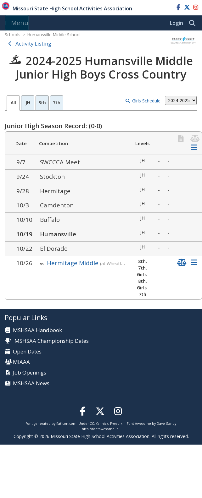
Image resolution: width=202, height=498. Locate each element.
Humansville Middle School (54, 34)
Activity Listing (33, 43)
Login (176, 22)
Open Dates (27, 352)
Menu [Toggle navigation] (16, 23)
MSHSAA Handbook (37, 330)
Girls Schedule (146, 101)
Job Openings (29, 373)
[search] (194, 23)
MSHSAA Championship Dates (47, 340)
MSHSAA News (31, 383)
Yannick (102, 423)
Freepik (116, 423)
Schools (12, 34)
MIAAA (21, 362)
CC (92, 423)
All (13, 103)
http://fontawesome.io (100, 429)
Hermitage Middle (72, 263)
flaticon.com (66, 423)
